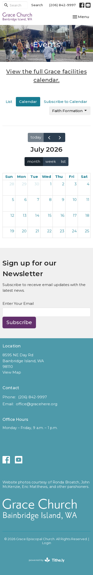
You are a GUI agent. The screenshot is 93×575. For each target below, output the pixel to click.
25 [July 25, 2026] (87, 231)
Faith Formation (70, 110)
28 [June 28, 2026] (11, 184)
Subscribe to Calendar (65, 101)
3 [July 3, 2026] (75, 184)
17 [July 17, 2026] (75, 215)
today (36, 137)
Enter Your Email (18, 303)
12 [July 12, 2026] (12, 215)
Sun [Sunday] (9, 176)
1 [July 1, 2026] (51, 184)
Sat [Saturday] (84, 176)
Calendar (28, 101)
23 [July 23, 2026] (62, 231)
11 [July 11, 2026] (87, 199)
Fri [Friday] (71, 176)
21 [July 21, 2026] (37, 231)
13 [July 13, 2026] (25, 215)
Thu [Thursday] (59, 176)
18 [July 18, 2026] (87, 215)
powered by (46, 560)
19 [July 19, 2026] (12, 231)
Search (37, 5)
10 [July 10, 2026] (75, 199)
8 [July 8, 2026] (50, 199)
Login (46, 543)
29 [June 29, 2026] (24, 184)
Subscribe (19, 322)
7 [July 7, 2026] (38, 199)
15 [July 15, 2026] (50, 215)
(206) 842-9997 (62, 5)
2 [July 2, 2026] (63, 184)
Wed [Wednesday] (46, 176)
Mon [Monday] (21, 176)
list (63, 161)
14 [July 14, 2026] (37, 215)
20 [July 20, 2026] (24, 231)
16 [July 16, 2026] (62, 215)
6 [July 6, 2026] (25, 199)
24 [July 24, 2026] (74, 231)
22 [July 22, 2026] (49, 231)
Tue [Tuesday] (34, 176)
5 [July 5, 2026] (13, 199)
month (33, 161)
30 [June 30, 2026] (36, 184)
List (9, 101)
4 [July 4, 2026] (88, 184)
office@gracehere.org (36, 404)
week (50, 161)
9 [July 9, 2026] (63, 199)
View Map (11, 372)
